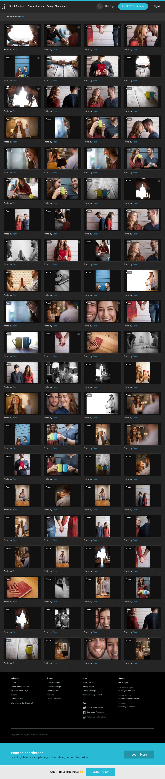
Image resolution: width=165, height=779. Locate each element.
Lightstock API (17, 698)
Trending (50, 694)
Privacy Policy (88, 686)
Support (14, 694)
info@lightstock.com (126, 690)
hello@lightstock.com (127, 706)
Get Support (123, 682)
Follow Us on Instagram (96, 716)
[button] (18, 6)
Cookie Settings (89, 690)
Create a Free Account (20, 686)
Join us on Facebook (95, 712)
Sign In (157, 6)
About (13, 682)
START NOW (100, 772)
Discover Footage (54, 686)
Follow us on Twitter (95, 707)
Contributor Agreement (92, 694)
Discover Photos (53, 682)
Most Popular (52, 690)
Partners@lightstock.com (128, 698)
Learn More (139, 754)
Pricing (110, 6)
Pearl (22, 16)
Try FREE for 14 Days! (133, 6)
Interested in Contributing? (22, 703)
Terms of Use (88, 682)
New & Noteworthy (54, 698)
